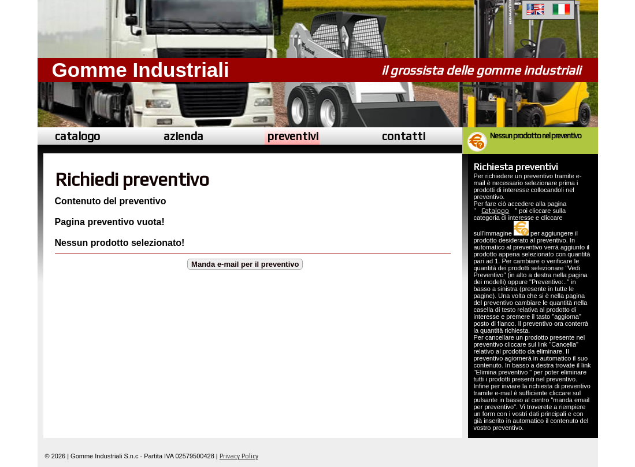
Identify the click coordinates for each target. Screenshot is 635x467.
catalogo (77, 135)
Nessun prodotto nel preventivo (535, 135)
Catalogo (495, 210)
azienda (183, 135)
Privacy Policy (239, 456)
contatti (403, 135)
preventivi (292, 135)
